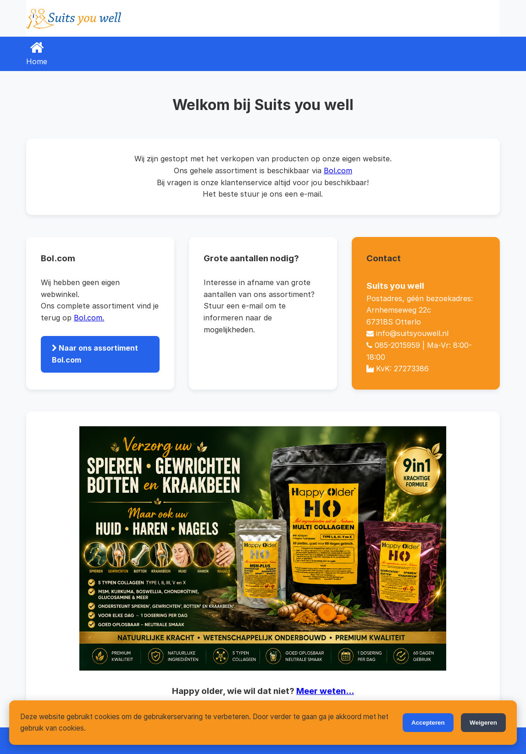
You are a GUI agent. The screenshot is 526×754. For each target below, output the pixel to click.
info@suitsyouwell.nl (412, 333)
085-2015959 (397, 345)
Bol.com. (89, 317)
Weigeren (483, 722)
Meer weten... (325, 691)
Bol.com (338, 170)
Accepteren (428, 722)
